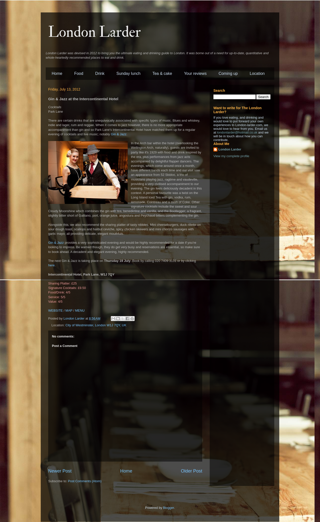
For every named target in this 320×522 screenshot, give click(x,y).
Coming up (228, 73)
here (51, 265)
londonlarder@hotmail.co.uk (237, 132)
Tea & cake (162, 73)
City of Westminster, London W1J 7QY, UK (95, 325)
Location (257, 73)
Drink (99, 73)
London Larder (94, 32)
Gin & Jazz (118, 134)
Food (78, 73)
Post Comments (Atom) (85, 481)
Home (57, 73)
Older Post (191, 471)
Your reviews (195, 73)
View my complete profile (231, 156)
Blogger (168, 508)
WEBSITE (55, 310)
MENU (79, 310)
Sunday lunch (129, 73)
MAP (68, 310)
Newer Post (60, 471)
